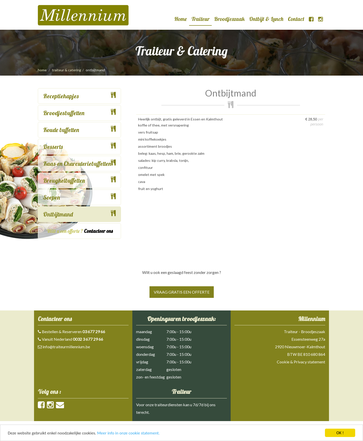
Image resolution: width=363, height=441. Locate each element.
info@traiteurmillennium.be (66, 346)
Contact (296, 18)
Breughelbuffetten (64, 180)
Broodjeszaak (229, 18)
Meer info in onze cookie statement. (128, 433)
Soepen (51, 197)
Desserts (53, 146)
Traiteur (200, 18)
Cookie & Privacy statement (301, 361)
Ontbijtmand (58, 214)
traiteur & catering (66, 70)
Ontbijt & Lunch (266, 18)
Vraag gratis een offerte (181, 292)
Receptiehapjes (61, 96)
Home (180, 18)
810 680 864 (314, 354)
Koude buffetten (61, 130)
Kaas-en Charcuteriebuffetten (77, 163)
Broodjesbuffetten (63, 113)
